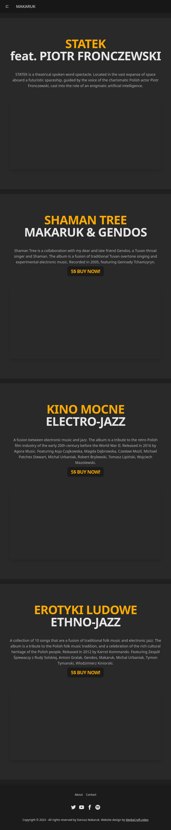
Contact (91, 794)
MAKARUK (25, 6)
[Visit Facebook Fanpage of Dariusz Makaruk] (89, 807)
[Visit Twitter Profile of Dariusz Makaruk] (73, 807)
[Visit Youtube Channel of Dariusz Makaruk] (81, 807)
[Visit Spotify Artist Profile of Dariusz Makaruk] (97, 807)
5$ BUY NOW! (85, 271)
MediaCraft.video (137, 820)
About (79, 794)
